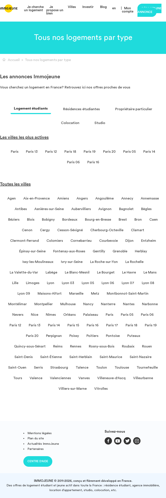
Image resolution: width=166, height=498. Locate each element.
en (114, 8)
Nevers (17, 314)
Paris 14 (149, 151)
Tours (17, 378)
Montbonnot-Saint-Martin (127, 293)
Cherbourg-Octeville (106, 230)
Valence (36, 378)
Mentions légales (39, 433)
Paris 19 (90, 151)
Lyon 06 (108, 283)
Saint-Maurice (111, 357)
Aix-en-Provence (36, 198)
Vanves (84, 378)
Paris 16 (93, 162)
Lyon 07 (128, 283)
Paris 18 (70, 151)
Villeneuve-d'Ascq (111, 378)
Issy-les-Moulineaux (37, 262)
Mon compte (127, 10)
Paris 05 (129, 151)
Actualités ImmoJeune (43, 443)
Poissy (74, 336)
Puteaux (133, 336)
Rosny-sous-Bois (101, 346)
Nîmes (51, 314)
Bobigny (48, 219)
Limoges (32, 283)
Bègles (146, 209)
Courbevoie (108, 240)
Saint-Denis (23, 357)
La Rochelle (134, 262)
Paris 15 (73, 325)
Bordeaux (69, 219)
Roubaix (128, 346)
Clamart (137, 230)
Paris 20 (109, 151)
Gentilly (99, 251)
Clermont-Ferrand (24, 240)
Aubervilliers (81, 209)
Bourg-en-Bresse (98, 219)
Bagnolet (126, 209)
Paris (14, 151)
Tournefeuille (147, 367)
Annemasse (150, 198)
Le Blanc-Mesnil (77, 272)
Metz (95, 293)
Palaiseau (90, 314)
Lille (15, 283)
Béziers (13, 219)
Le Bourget (106, 272)
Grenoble (120, 251)
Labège (51, 272)
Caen (153, 219)
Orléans (69, 314)
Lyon (50, 283)
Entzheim (148, 240)
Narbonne (150, 304)
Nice (34, 314)
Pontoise (113, 336)
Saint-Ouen (17, 367)
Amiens (63, 198)
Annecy (127, 198)
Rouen (147, 346)
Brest (123, 219)
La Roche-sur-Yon (104, 262)
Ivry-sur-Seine (72, 262)
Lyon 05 (88, 283)
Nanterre (108, 304)
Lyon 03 (68, 283)
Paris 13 (32, 151)
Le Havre (129, 272)
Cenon (27, 230)
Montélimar (17, 304)
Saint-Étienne (51, 357)
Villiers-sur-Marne (73, 388)
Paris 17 (112, 325)
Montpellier (43, 304)
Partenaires (35, 449)
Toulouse (122, 367)
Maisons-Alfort (50, 293)
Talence (82, 367)
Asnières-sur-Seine (49, 209)
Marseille (76, 293)
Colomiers (54, 240)
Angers (82, 198)
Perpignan (54, 336)
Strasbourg (59, 367)
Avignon (105, 209)
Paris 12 (51, 151)
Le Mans (150, 272)
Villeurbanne (143, 378)
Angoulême (104, 198)
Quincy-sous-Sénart (30, 346)
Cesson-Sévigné (70, 230)
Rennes (75, 346)
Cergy (45, 230)
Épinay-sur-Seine (32, 251)
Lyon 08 (148, 283)
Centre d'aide (37, 461)
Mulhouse (68, 304)
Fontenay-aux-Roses (69, 251)
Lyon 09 (24, 293)
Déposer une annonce (149, 10)
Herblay (141, 251)
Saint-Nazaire (141, 357)
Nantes (128, 304)
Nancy (88, 304)
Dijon (129, 240)
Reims (57, 346)
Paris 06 (73, 162)
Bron (138, 219)
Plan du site (35, 438)
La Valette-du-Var (24, 272)
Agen (11, 198)
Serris (38, 367)
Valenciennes (60, 378)
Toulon (101, 367)
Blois (30, 219)
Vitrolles (101, 388)
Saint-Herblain (80, 357)
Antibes (21, 209)
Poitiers (92, 336)
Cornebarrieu (81, 240)
